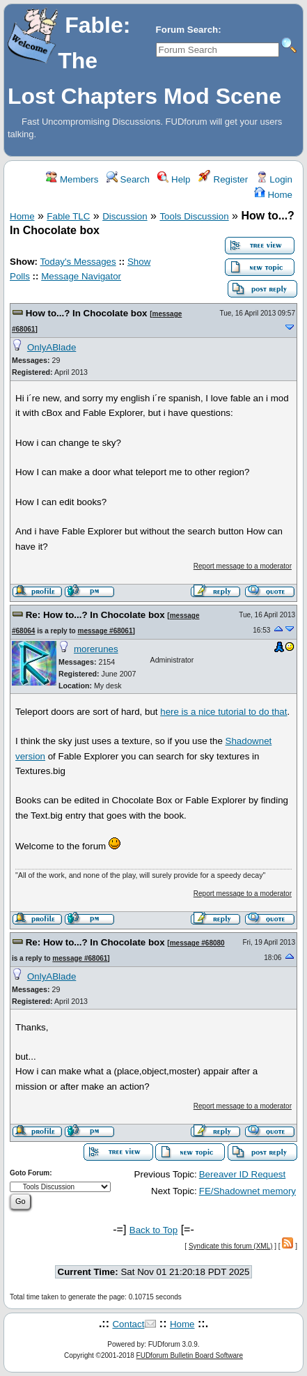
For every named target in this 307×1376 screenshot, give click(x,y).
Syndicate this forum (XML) (231, 1246)
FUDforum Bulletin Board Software (189, 1355)
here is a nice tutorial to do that (223, 711)
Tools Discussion (193, 216)
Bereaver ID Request (242, 1174)
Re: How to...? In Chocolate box (95, 615)
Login (274, 179)
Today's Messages (78, 261)
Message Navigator (81, 276)
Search (128, 179)
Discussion (124, 216)
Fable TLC (68, 216)
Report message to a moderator (243, 566)
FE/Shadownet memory (247, 1191)
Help (173, 179)
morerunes (96, 649)
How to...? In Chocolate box (87, 313)
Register (223, 179)
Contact (128, 1324)
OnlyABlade (51, 347)
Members (72, 179)
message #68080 (197, 943)
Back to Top (153, 1230)
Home (273, 195)
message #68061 (105, 631)
